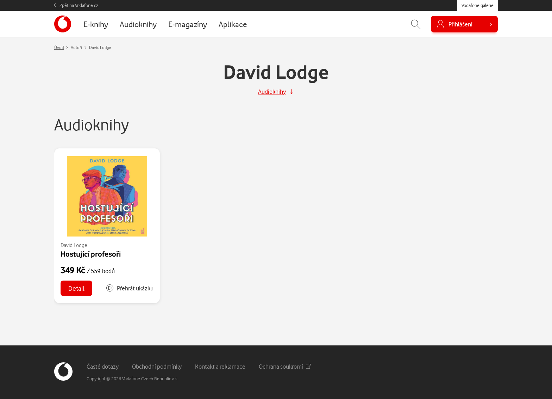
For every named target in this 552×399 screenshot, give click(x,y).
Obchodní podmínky (157, 366)
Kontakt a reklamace (220, 366)
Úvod (59, 47)
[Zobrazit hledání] (415, 24)
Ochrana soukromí (285, 366)
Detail (76, 288)
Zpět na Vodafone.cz (78, 5)
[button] (129, 288)
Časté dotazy (103, 366)
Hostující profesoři (91, 253)
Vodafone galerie (478, 5)
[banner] (62, 24)
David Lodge (74, 245)
